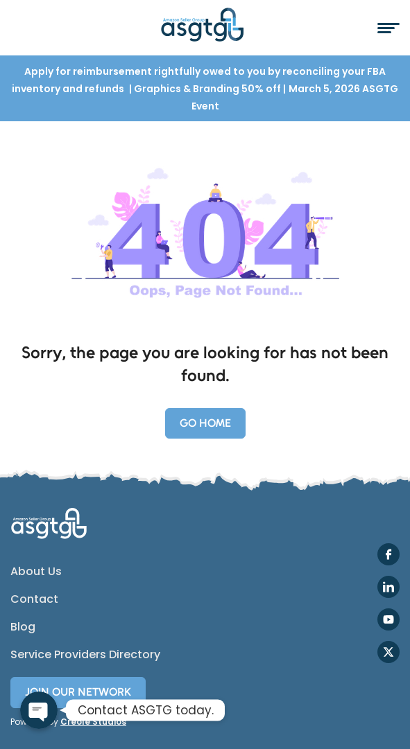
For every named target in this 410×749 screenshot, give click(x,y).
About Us (36, 571)
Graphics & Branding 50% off (208, 89)
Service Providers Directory (85, 654)
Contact (34, 599)
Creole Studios (93, 722)
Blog (22, 627)
